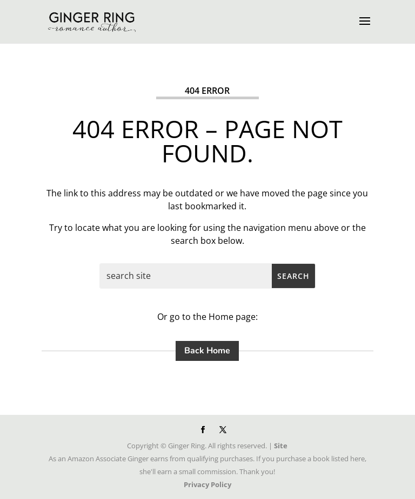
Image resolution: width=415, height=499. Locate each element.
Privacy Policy (207, 484)
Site (280, 445)
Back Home (207, 351)
